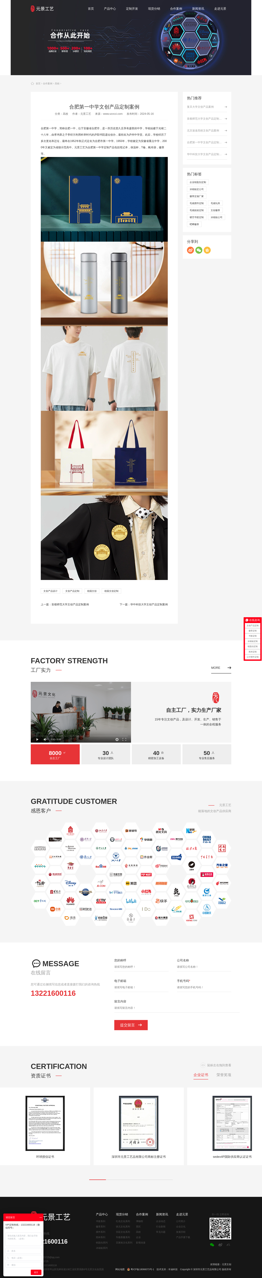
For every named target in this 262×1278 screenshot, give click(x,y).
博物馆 (139, 1221)
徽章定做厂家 (197, 196)
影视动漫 (140, 1242)
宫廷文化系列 (123, 1232)
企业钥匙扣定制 (198, 182)
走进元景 (182, 1214)
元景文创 (226, 1264)
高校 (57, 83)
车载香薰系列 (123, 1237)
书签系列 (100, 1221)
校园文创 (92, 591)
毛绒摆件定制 (197, 203)
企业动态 (160, 1221)
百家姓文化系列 (124, 1242)
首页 (38, 83)
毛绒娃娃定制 (197, 210)
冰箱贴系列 (102, 1248)
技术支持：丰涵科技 (167, 1269)
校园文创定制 (111, 591)
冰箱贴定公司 (197, 189)
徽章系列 (100, 1226)
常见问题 (160, 1232)
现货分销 (122, 1214)
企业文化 (180, 1226)
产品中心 (102, 1214)
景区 (138, 1226)
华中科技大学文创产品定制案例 (149, 604)
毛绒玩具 (215, 203)
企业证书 (200, 1075)
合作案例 (47, 83)
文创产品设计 (50, 591)
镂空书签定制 (197, 217)
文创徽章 (215, 210)
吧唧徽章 (194, 224)
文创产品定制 (72, 591)
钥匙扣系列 (102, 1242)
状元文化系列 (123, 1226)
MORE (221, 667)
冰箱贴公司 (216, 217)
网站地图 (120, 1269)
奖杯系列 (100, 1237)
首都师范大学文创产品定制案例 (70, 604)
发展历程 (180, 1232)
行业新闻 (160, 1226)
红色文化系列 (123, 1221)
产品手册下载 (183, 1237)
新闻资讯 (162, 1214)
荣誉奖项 (224, 1075)
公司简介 (180, 1221)
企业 (138, 1237)
